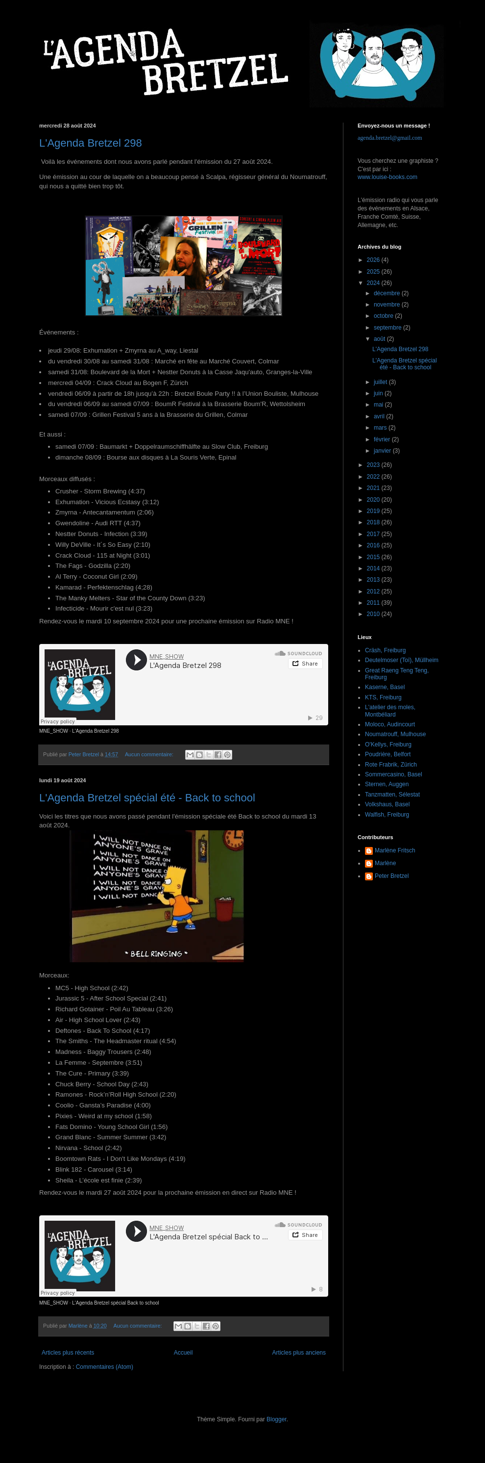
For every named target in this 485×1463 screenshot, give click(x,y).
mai (379, 404)
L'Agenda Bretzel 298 (90, 143)
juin (379, 393)
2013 (374, 579)
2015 (374, 557)
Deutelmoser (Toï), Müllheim (401, 660)
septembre (388, 327)
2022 (374, 476)
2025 (374, 271)
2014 (374, 568)
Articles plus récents (68, 1352)
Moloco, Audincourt (390, 724)
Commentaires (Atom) (104, 1366)
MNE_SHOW (53, 731)
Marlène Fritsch (395, 850)
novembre (388, 304)
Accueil (183, 1352)
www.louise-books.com (387, 177)
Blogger (277, 1419)
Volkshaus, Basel (387, 804)
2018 (374, 522)
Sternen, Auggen (387, 784)
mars (381, 427)
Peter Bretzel (392, 876)
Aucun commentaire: (150, 754)
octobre (384, 315)
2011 (374, 602)
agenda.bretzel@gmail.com (390, 137)
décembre (388, 293)
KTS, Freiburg (383, 697)
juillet (381, 382)
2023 (374, 465)
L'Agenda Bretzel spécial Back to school (115, 1303)
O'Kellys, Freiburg (388, 744)
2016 (374, 545)
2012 (374, 591)
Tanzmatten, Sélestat (392, 794)
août (380, 338)
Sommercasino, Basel (393, 774)
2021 (374, 488)
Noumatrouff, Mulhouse (395, 734)
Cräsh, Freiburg (385, 650)
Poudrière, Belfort (388, 754)
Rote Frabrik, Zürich (391, 764)
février (383, 439)
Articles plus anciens (299, 1352)
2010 (374, 614)
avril (380, 416)
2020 (374, 499)
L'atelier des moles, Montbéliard (390, 711)
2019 (374, 511)
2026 (374, 260)
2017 (374, 534)
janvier (383, 450)
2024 (374, 283)
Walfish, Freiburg (387, 814)
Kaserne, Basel (385, 687)
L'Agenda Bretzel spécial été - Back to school (147, 798)
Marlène (385, 863)
